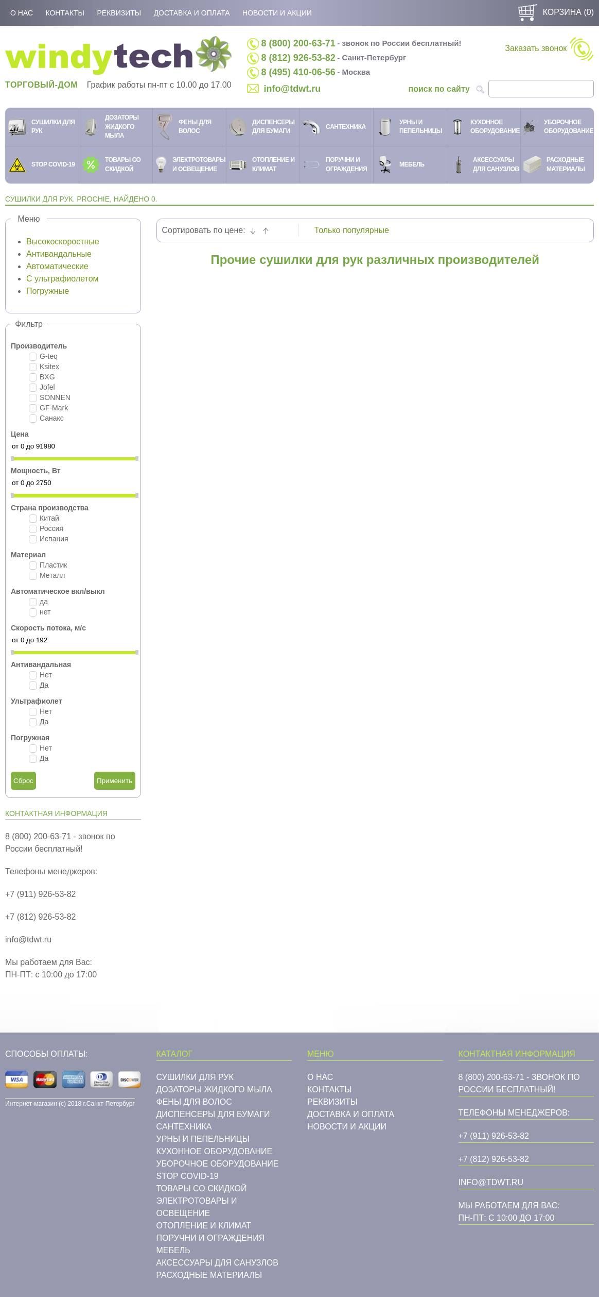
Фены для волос (194, 1102)
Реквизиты (119, 13)
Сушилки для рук (195, 1077)
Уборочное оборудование (217, 1163)
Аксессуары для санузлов (217, 1262)
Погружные (47, 291)
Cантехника (184, 1126)
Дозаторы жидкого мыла (214, 1089)
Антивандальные (59, 254)
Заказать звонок (549, 48)
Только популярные (351, 230)
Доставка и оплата (192, 13)
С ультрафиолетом (62, 278)
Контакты (64, 13)
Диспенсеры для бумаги (213, 1114)
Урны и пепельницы (203, 1139)
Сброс (23, 781)
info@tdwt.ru (292, 89)
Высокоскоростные (62, 241)
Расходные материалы (209, 1275)
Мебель (173, 1250)
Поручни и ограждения (210, 1238)
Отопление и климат (204, 1225)
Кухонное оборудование (214, 1151)
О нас (21, 13)
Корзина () (555, 12)
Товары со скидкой (201, 1188)
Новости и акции (277, 13)
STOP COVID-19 (187, 1176)
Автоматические (57, 266)
